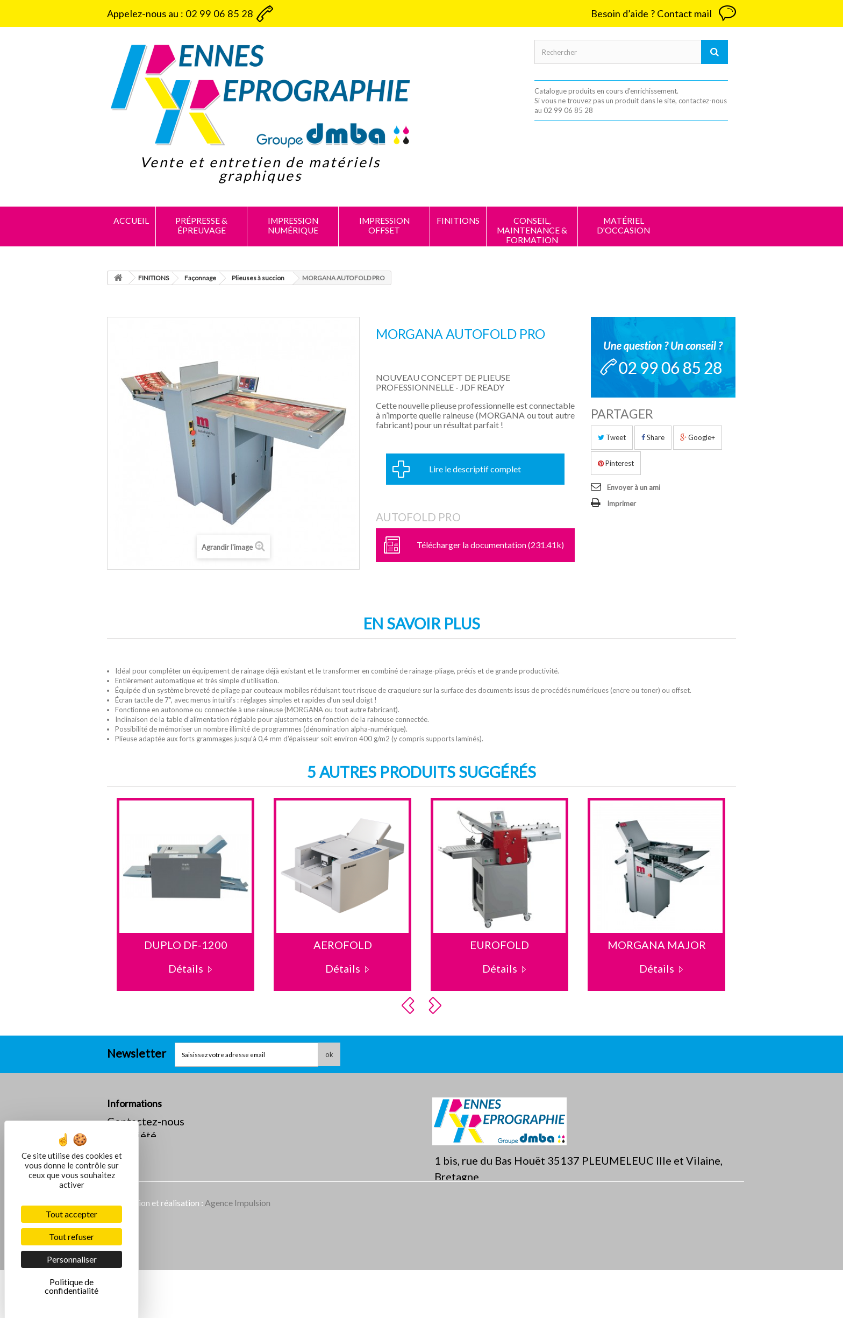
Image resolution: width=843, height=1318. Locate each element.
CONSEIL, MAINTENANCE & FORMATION (532, 230)
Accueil (131, 220)
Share (653, 437)
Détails (185, 968)
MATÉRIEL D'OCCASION (623, 225)
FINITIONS (458, 220)
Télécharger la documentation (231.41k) (490, 545)
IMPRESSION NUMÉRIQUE (293, 225)
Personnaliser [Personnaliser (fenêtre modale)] (72, 1259)
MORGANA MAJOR (657, 944)
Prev (410, 1005)
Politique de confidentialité (174, 1163)
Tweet (612, 437)
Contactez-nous (145, 1121)
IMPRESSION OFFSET (384, 225)
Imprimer (621, 503)
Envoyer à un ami (633, 487)
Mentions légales (148, 1149)
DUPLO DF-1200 (185, 944)
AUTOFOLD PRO (418, 517)
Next (436, 1005)
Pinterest (616, 463)
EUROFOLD (499, 944)
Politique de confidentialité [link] (71, 1286)
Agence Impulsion (237, 1250)
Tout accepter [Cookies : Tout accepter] (71, 1214)
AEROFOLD (342, 944)
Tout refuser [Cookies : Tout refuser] (71, 1236)
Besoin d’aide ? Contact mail (651, 13)
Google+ (697, 437)
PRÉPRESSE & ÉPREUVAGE (201, 225)
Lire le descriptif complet (475, 469)
